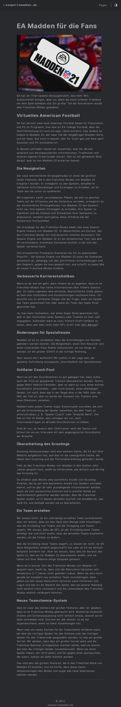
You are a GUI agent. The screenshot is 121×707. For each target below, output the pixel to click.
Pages (103, 5)
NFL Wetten (89, 324)
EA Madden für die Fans (57, 26)
